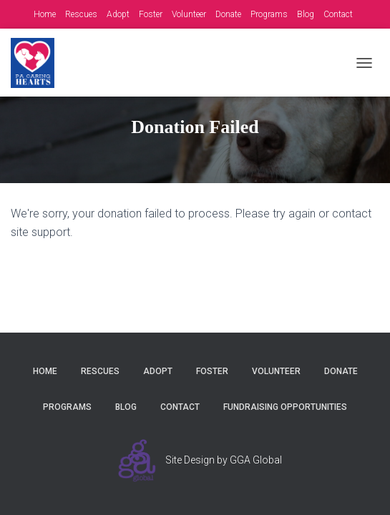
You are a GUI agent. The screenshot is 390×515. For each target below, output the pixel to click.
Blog (305, 14)
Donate (228, 14)
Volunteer (189, 14)
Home (45, 14)
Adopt (118, 14)
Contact (338, 14)
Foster (150, 14)
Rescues (81, 14)
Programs (269, 14)
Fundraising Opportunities (285, 407)
